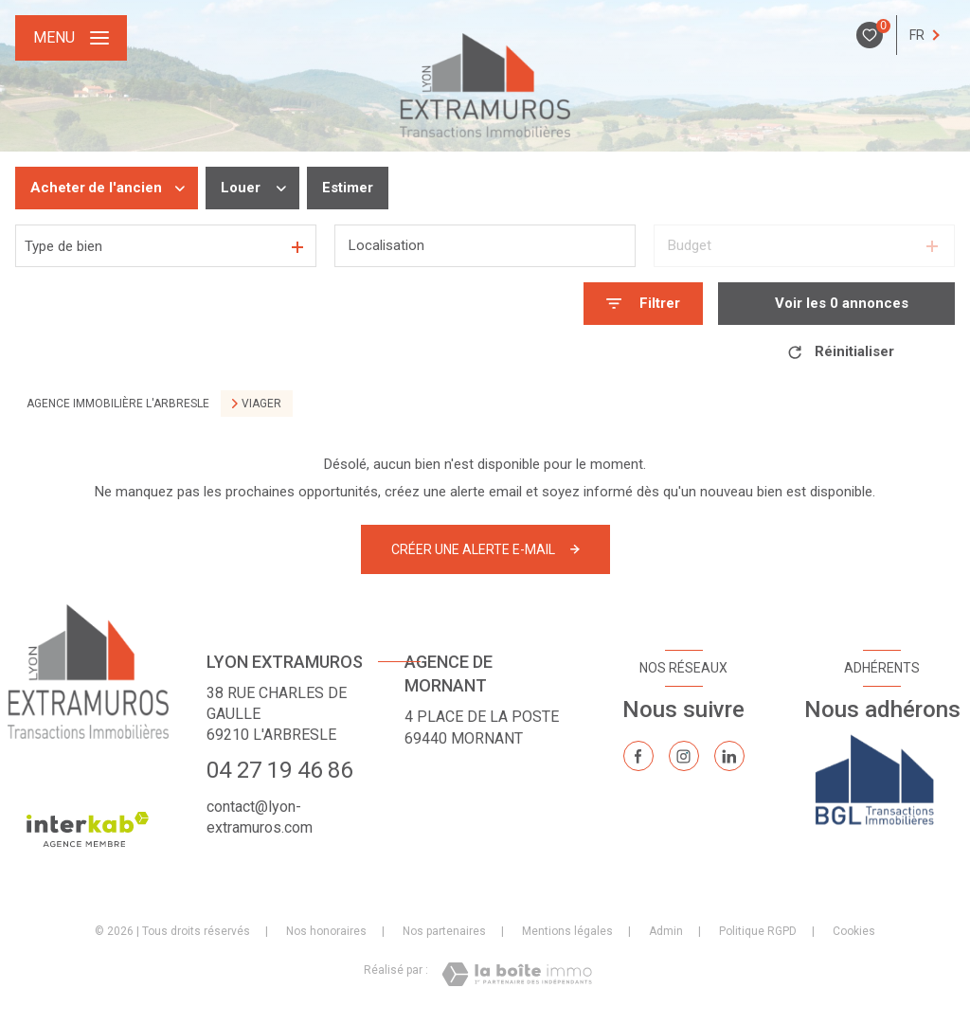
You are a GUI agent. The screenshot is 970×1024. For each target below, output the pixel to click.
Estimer (347, 187)
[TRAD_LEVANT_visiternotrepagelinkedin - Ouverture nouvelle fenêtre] (729, 756)
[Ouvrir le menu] (71, 38)
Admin (666, 931)
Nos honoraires (326, 931)
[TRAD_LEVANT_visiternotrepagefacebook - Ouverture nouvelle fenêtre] (638, 756)
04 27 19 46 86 (279, 770)
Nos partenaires (444, 931)
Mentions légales (567, 931)
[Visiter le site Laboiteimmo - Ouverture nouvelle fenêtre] (516, 974)
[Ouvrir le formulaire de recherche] (643, 303)
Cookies (854, 931)
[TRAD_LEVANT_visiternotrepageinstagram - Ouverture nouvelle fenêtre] (684, 756)
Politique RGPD (758, 931)
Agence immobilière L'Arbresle (118, 403)
